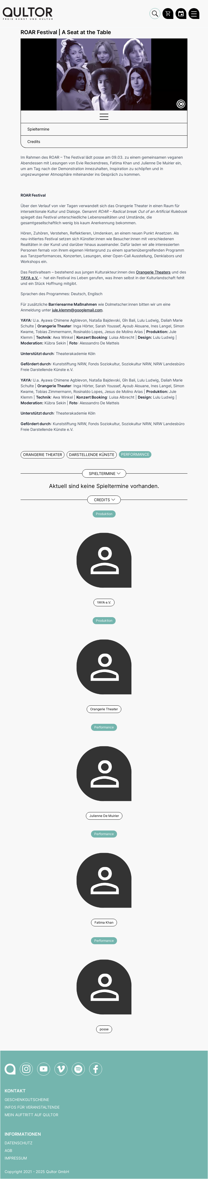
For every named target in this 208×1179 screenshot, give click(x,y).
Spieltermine (102, 473)
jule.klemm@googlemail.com (77, 310)
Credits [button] (33, 141)
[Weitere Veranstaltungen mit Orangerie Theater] (104, 666)
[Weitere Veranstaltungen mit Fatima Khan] (104, 879)
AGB (8, 1150)
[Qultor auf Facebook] (95, 1069)
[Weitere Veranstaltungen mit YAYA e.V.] (104, 559)
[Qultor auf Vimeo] (60, 1069)
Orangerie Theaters (153, 272)
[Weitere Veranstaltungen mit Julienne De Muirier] (104, 773)
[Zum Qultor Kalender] (181, 13)
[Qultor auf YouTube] (43, 1069)
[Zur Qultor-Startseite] (10, 1069)
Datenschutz (18, 1143)
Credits (102, 499)
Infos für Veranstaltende (32, 1107)
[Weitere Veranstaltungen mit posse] (104, 986)
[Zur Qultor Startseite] (28, 13)
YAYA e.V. (29, 277)
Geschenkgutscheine (27, 1099)
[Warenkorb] (167, 13)
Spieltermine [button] (38, 129)
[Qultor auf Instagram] (26, 1069)
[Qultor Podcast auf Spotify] (78, 1069)
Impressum (16, 1158)
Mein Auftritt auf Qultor (31, 1115)
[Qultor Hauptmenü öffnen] (193, 13)
